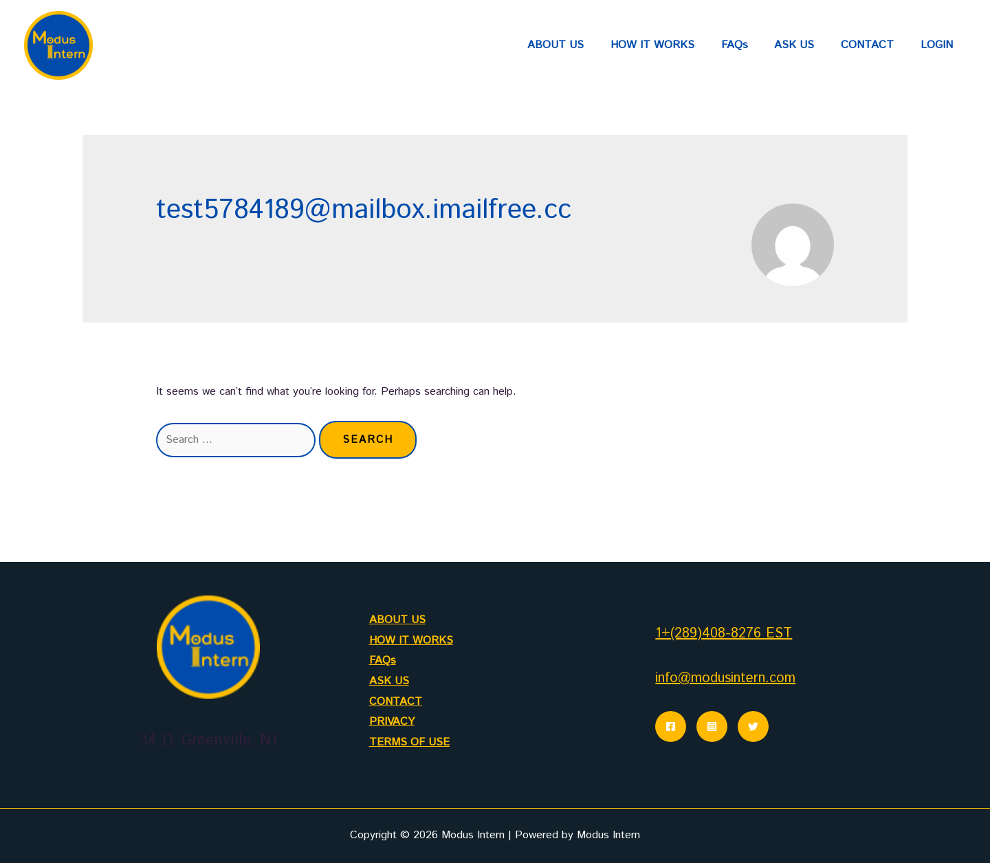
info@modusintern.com (725, 678)
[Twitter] (753, 726)
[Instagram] (711, 726)
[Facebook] (670, 726)
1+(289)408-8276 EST (723, 634)
